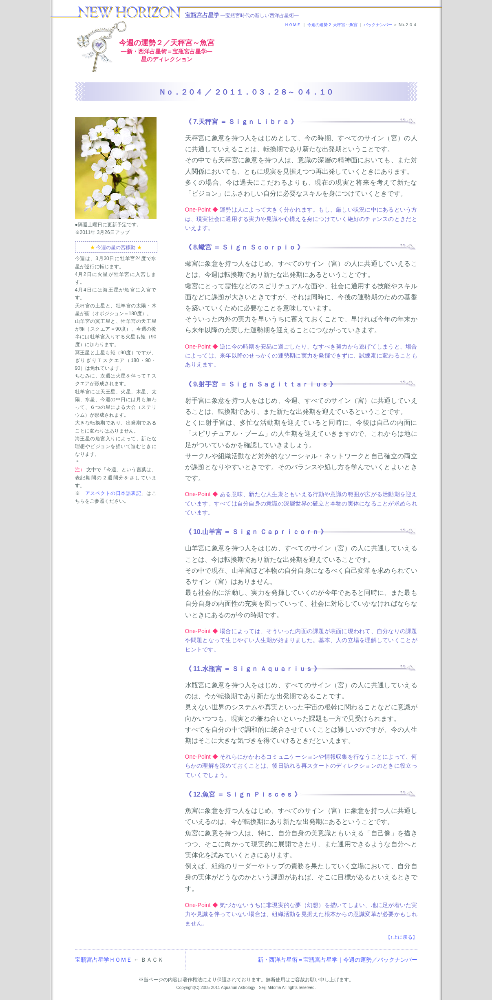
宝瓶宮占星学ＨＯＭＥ (103, 959)
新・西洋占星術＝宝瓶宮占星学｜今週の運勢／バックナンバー (337, 959)
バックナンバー (378, 24)
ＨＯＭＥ (293, 24)
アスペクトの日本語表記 (113, 493)
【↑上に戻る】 (401, 937)
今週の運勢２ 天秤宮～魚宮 (332, 24)
